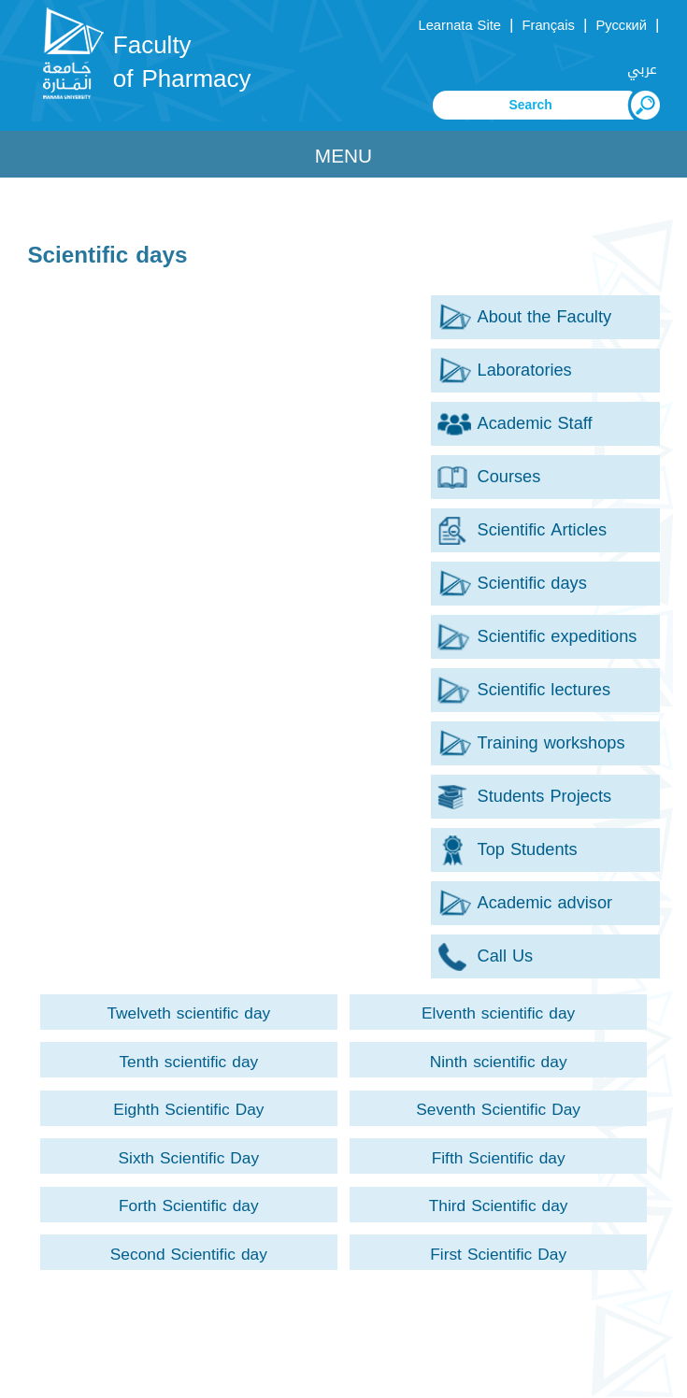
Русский (621, 25)
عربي (642, 69)
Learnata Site (460, 25)
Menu (343, 156)
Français (548, 25)
